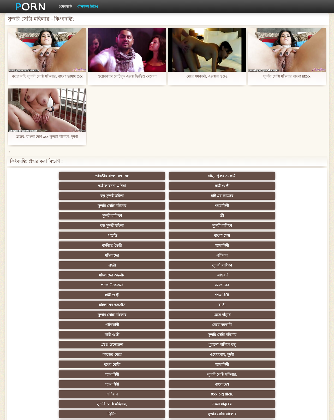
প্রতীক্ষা (141, 255)
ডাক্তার (141, 364)
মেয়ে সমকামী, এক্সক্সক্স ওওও (207, 76)
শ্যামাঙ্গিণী (90, 186)
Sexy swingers (39, 295)
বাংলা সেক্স (90, 196)
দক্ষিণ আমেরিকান (141, 305)
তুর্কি (243, 285)
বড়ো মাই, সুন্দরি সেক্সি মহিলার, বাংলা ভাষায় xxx (47, 76)
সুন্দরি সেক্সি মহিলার (39, 186)
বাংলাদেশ (90, 245)
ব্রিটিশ (39, 255)
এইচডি (39, 196)
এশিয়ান (294, 196)
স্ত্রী (192, 186)
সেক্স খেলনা (192, 354)
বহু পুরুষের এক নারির (39, 305)
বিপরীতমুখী (294, 354)
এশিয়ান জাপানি (90, 344)
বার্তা (192, 216)
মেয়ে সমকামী (90, 225)
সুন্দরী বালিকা (141, 186)
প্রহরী (39, 206)
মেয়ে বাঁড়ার (294, 216)
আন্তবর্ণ (192, 206)
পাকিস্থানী (39, 225)
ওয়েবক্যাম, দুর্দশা (90, 235)
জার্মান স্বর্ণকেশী (192, 325)
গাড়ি (243, 265)
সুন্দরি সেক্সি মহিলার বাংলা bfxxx (287, 76)
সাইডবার (90, 315)
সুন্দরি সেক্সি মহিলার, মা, (192, 305)
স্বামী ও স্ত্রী (192, 176)
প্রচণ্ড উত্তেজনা (243, 206)
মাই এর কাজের (294, 176)
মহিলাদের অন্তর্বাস (141, 206)
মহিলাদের (244, 196)
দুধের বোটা (141, 235)
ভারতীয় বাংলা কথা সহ (39, 176)
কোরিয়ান (39, 354)
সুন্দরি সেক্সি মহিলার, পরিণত (294, 255)
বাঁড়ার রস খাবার (295, 285)
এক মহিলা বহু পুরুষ (141, 315)
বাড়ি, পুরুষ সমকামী (90, 176)
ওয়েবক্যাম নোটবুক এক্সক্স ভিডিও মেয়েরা (127, 76)
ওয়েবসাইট (65, 6)
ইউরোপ (295, 305)
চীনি (192, 315)
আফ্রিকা (39, 364)
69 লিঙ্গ (39, 344)
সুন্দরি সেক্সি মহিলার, (295, 235)
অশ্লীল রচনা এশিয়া (141, 176)
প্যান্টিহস (192, 265)
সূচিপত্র (250, 412)
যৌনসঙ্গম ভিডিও (87, 6)
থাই (90, 295)
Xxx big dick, (192, 245)
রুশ (90, 354)
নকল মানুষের (295, 245)
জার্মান (192, 335)
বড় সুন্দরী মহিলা (243, 176)
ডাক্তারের (295, 206)
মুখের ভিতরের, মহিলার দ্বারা (141, 354)
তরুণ (244, 325)
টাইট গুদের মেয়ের (243, 354)
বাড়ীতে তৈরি (141, 196)
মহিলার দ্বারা (142, 295)
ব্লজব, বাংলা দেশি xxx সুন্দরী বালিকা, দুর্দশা (47, 137)
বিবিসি (39, 315)
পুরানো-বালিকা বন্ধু (295, 225)
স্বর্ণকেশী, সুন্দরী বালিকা (90, 275)
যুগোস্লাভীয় (192, 344)
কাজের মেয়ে (39, 235)
